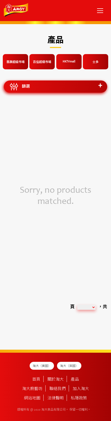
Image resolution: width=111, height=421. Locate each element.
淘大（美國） (42, 366)
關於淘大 (55, 380)
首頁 (36, 380)
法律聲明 (55, 398)
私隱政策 (79, 398)
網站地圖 (32, 398)
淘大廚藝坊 (32, 389)
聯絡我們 (57, 389)
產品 (75, 380)
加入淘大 (81, 389)
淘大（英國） (69, 366)
